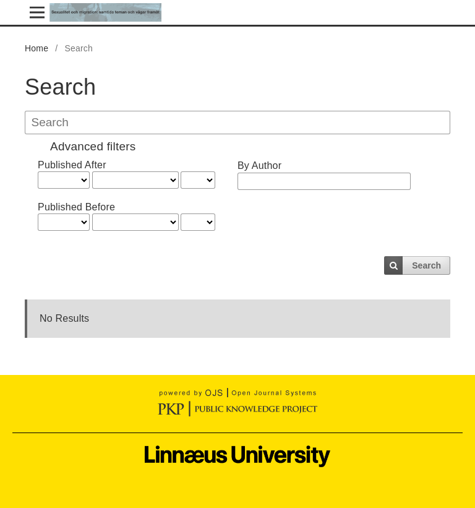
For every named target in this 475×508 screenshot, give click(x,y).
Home (36, 48)
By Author (259, 165)
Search (426, 265)
